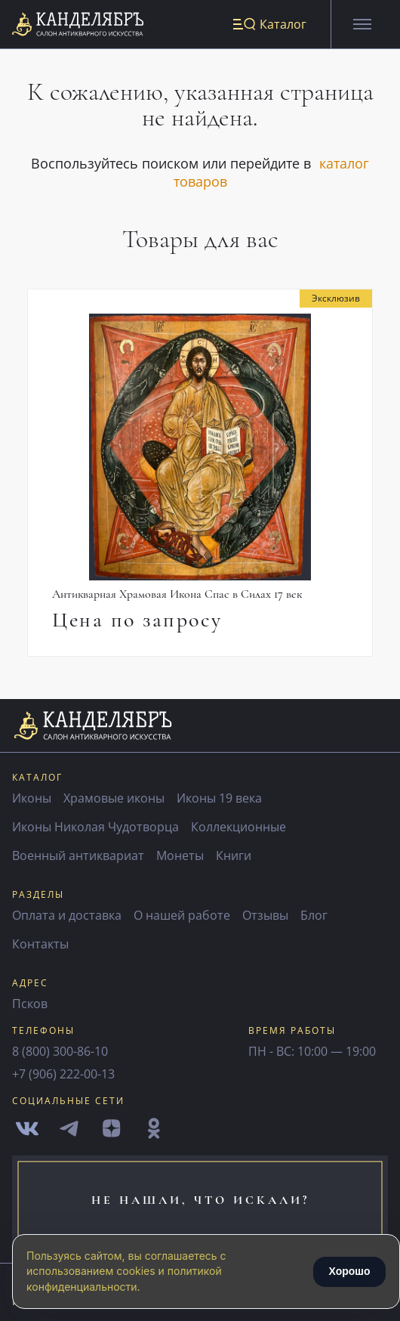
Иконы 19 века (219, 798)
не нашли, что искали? (200, 1200)
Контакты (40, 944)
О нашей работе (182, 915)
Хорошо (349, 1271)
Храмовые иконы (114, 798)
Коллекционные (238, 826)
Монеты (180, 855)
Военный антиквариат (78, 855)
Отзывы (265, 915)
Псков (30, 1003)
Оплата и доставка (67, 915)
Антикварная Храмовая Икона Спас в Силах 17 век (177, 594)
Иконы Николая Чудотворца (95, 826)
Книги (233, 855)
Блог (314, 915)
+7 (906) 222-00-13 (63, 1074)
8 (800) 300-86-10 (60, 1051)
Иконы (31, 798)
